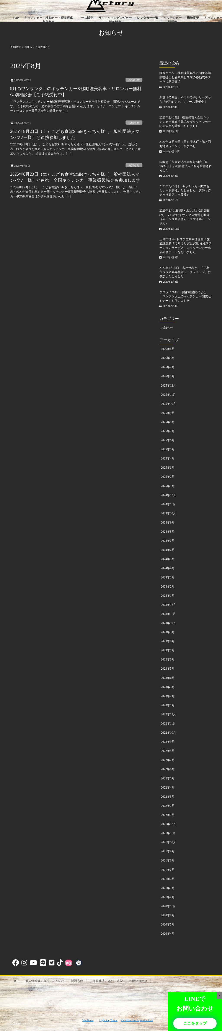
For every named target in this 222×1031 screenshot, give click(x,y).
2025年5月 (168, 449)
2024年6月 (168, 550)
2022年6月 (168, 769)
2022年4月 (168, 787)
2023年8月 (168, 641)
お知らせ (134, 79)
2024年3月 (168, 577)
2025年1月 (168, 486)
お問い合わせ (138, 981)
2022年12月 (168, 714)
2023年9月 (168, 632)
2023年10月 (168, 623)
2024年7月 (168, 540)
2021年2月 (168, 897)
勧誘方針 (77, 981)
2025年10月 (168, 403)
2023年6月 (168, 659)
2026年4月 (168, 349)
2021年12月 (168, 824)
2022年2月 (168, 805)
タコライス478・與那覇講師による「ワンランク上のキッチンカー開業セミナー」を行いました (185, 296)
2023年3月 (168, 687)
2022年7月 (168, 760)
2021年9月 (168, 851)
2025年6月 (168, 440)
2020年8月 (168, 915)
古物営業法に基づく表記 (106, 981)
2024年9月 (168, 522)
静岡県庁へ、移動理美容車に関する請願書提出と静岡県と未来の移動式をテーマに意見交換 (185, 77)
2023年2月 (168, 696)
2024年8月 (168, 531)
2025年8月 (168, 422)
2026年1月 (168, 376)
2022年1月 (168, 815)
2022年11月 (168, 723)
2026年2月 (168, 367)
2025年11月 (168, 394)
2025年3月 (168, 467)
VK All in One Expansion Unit (137, 1020)
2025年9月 (168, 413)
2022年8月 (168, 751)
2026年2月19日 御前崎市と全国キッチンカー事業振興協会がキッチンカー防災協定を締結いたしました (185, 122)
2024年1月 (168, 595)
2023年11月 (168, 614)
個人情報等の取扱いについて (45, 981)
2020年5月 (168, 924)
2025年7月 (168, 431)
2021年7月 (168, 869)
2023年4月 (168, 678)
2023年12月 (168, 604)
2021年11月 (168, 833)
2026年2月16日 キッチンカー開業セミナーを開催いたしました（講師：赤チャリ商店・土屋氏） (185, 190)
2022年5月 (168, 778)
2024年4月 (168, 568)
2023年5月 (168, 668)
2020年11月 (168, 906)
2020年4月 (168, 933)
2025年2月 (168, 476)
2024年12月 (168, 495)
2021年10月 (168, 842)
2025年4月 (168, 458)
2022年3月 (168, 796)
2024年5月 (168, 559)
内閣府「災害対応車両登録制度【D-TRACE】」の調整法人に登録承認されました (185, 166)
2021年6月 (168, 879)
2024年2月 (168, 586)
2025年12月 (168, 385)
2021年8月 (168, 860)
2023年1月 (168, 705)
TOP (16, 981)
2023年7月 (168, 650)
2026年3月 (168, 358)
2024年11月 (168, 504)
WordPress (87, 1020)
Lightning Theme (108, 1020)
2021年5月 (168, 888)
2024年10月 (168, 513)
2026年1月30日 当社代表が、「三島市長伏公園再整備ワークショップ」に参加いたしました (185, 272)
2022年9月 (168, 741)
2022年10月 (168, 732)
